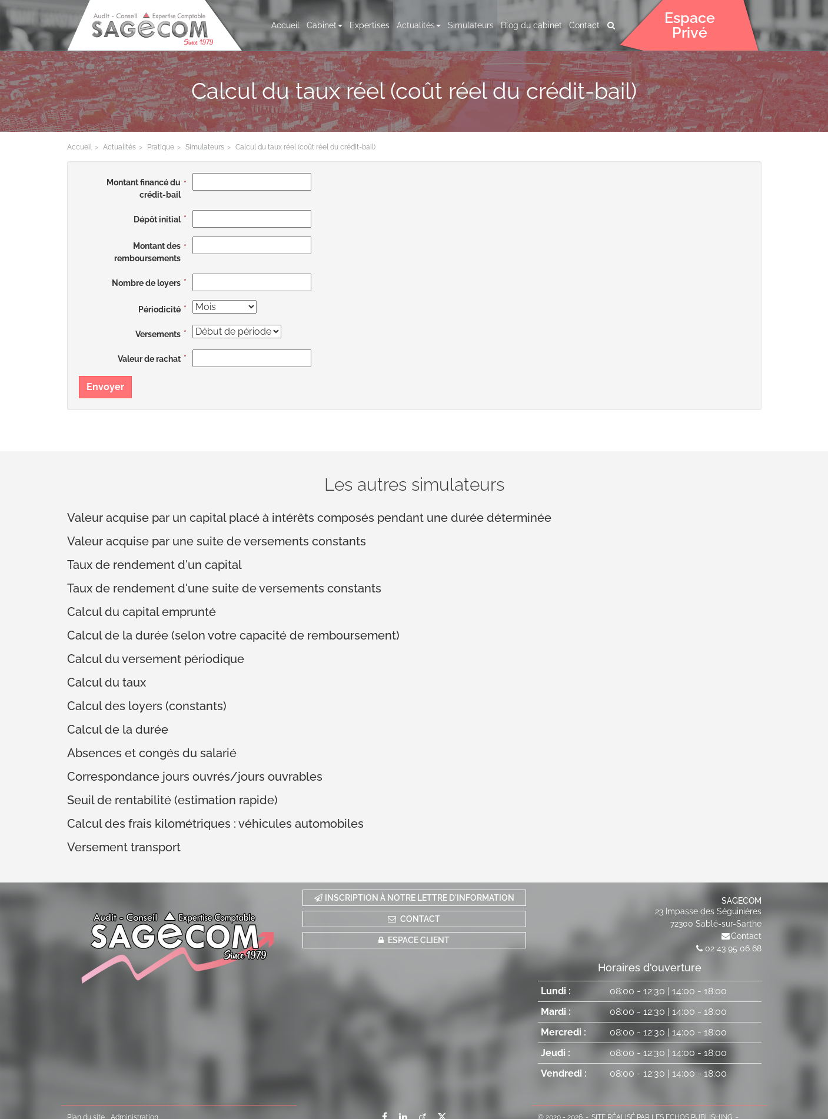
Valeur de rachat (149, 359)
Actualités (419, 25)
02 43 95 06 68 (733, 948)
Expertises (370, 25)
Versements (158, 334)
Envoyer (105, 386)
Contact (584, 25)
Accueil (285, 25)
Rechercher (612, 25)
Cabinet (324, 25)
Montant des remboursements (147, 252)
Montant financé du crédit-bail (144, 188)
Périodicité (159, 309)
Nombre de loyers (146, 283)
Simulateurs (471, 25)
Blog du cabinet (531, 25)
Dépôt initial (157, 219)
